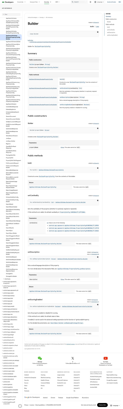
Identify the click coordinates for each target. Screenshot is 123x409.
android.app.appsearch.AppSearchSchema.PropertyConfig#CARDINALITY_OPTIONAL (75, 228)
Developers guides (95, 379)
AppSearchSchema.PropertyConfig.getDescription (74, 269)
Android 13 (76, 380)
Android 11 (76, 385)
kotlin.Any (30, 40)
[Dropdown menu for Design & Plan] (40, 2)
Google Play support (112, 380)
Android (26, 375)
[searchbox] (11, 14)
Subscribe (102, 405)
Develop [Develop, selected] (46, 2)
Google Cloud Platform (72, 397)
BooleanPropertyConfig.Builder (48, 67)
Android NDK (93, 387)
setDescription (65, 97)
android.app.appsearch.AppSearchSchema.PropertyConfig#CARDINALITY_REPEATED (75, 225)
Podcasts (26, 391)
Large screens (61, 375)
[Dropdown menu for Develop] (51, 2)
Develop (42, 17)
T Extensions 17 (95, 302)
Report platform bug (112, 375)
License (32, 405)
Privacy (43, 385)
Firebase (60, 397)
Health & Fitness (45, 380)
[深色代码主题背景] (98, 32)
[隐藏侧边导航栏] (20, 406)
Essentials (20, 2)
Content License (70, 344)
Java (97, 26)
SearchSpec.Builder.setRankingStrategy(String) (67, 323)
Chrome (53, 397)
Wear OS (59, 377)
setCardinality (65, 88)
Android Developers (32, 17)
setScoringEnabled (66, 104)
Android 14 (77, 377)
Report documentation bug (114, 377)
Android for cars (61, 383)
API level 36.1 (95, 252)
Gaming (43, 375)
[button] (11, 279)
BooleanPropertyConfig (42, 46)
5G (42, 388)
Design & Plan (34, 2)
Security (26, 380)
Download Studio (94, 384)
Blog (25, 388)
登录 (120, 2)
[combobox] (79, 2)
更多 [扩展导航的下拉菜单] (57, 2)
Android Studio (111, 2)
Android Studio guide (95, 376)
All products (85, 397)
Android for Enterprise (30, 377)
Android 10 (77, 388)
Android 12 (76, 383)
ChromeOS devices (62, 380)
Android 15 (76, 375)
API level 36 (95, 300)
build (61, 79)
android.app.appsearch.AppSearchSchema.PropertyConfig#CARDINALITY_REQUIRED (75, 231)
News (25, 385)
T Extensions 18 (95, 254)
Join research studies (112, 383)
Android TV (60, 385)
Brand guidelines (40, 405)
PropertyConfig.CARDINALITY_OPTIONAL (72, 212)
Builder (32, 64)
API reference (7, 8)
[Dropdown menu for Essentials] (25, 2)
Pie (74, 391)
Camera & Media (45, 383)
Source (26, 383)
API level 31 (96, 22)
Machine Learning (45, 377)
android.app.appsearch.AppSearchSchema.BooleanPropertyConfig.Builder (50, 42)
